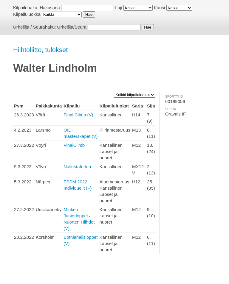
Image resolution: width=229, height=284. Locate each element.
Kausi (159, 7)
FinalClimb (74, 145)
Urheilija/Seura (71, 26)
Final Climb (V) (78, 114)
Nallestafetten (77, 166)
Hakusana (50, 7)
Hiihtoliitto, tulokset (40, 50)
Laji (118, 7)
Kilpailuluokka (27, 14)
